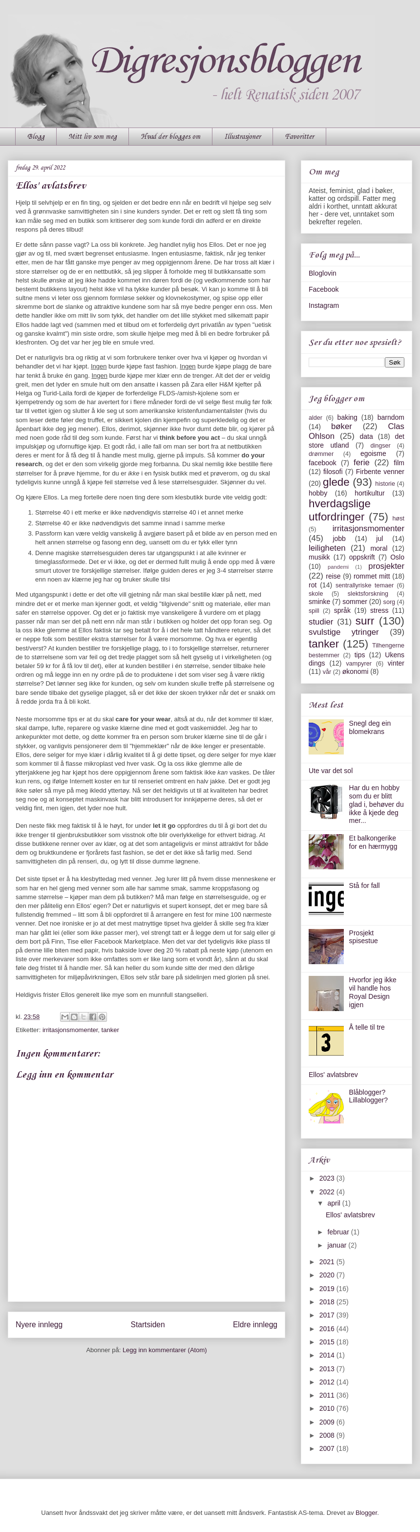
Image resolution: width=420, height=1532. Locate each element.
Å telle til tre (367, 1027)
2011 (327, 1395)
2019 (327, 1289)
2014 (327, 1355)
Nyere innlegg (39, 1324)
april (334, 1203)
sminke (319, 601)
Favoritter (299, 136)
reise (333, 576)
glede (336, 482)
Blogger (366, 1512)
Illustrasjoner (242, 136)
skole (316, 593)
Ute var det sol (331, 771)
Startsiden (147, 1324)
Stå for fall (364, 885)
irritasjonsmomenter (70, 1030)
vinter (396, 663)
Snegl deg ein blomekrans (370, 727)
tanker (110, 1030)
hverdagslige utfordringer (340, 510)
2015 (327, 1342)
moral (378, 548)
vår (327, 672)
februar (339, 1232)
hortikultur (369, 493)
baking (347, 417)
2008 (327, 1435)
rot (312, 585)
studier (321, 621)
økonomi (355, 671)
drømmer (321, 454)
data (366, 436)
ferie (362, 462)
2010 (327, 1408)
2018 (327, 1302)
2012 (327, 1382)
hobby (318, 493)
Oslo (397, 557)
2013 (327, 1369)
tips (360, 655)
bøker (341, 426)
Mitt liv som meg (92, 136)
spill (314, 610)
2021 (327, 1262)
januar (337, 1245)
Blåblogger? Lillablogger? (368, 1096)
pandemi (338, 567)
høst (399, 518)
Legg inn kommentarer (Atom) (165, 1350)
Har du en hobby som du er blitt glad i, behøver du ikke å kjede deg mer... (376, 804)
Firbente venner (380, 471)
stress (379, 610)
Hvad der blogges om (170, 136)
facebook (322, 463)
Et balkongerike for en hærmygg (373, 842)
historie (385, 483)
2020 (327, 1275)
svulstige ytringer (344, 632)
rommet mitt (372, 576)
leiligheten (327, 548)
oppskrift (362, 557)
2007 (327, 1448)
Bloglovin (322, 273)
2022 (327, 1192)
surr (365, 621)
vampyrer (359, 663)
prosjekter (386, 566)
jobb (339, 538)
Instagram (324, 305)
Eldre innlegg (255, 1324)
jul (379, 538)
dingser (380, 445)
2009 (327, 1422)
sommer (354, 601)
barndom (391, 417)
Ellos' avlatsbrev (333, 1075)
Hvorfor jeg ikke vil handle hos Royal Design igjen (373, 992)
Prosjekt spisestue (363, 937)
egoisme (373, 453)
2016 (327, 1329)
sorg (389, 602)
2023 (327, 1178)
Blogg (35, 136)
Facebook (323, 289)
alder (315, 417)
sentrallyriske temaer (365, 585)
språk (342, 610)
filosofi (333, 471)
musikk (319, 557)
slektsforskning (368, 593)
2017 (327, 1315)
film (399, 463)
